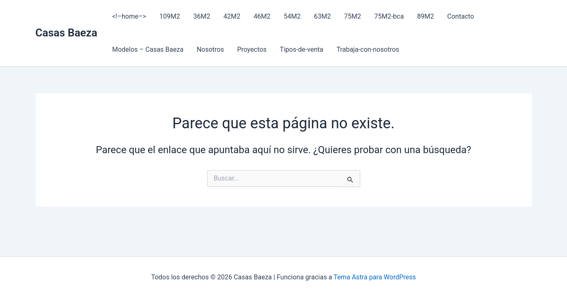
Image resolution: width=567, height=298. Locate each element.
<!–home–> (129, 16)
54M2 (292, 16)
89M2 (425, 16)
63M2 (322, 16)
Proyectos (251, 49)
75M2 (352, 16)
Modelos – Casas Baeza (147, 49)
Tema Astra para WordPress (375, 277)
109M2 (169, 16)
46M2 (262, 16)
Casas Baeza (67, 32)
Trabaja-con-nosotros (368, 49)
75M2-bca (389, 16)
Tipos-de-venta (301, 49)
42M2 (231, 16)
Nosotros (210, 49)
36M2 (201, 16)
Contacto (460, 16)
